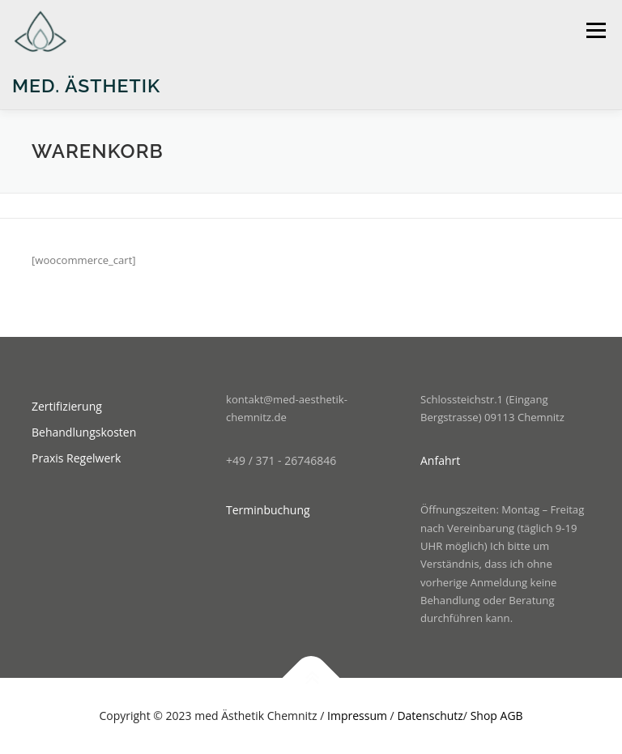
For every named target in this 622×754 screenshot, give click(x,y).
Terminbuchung (268, 510)
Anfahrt (440, 460)
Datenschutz (429, 715)
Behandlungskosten (84, 432)
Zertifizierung (67, 406)
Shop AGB (497, 715)
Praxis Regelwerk (76, 458)
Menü (596, 30)
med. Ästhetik (86, 85)
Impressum (357, 715)
